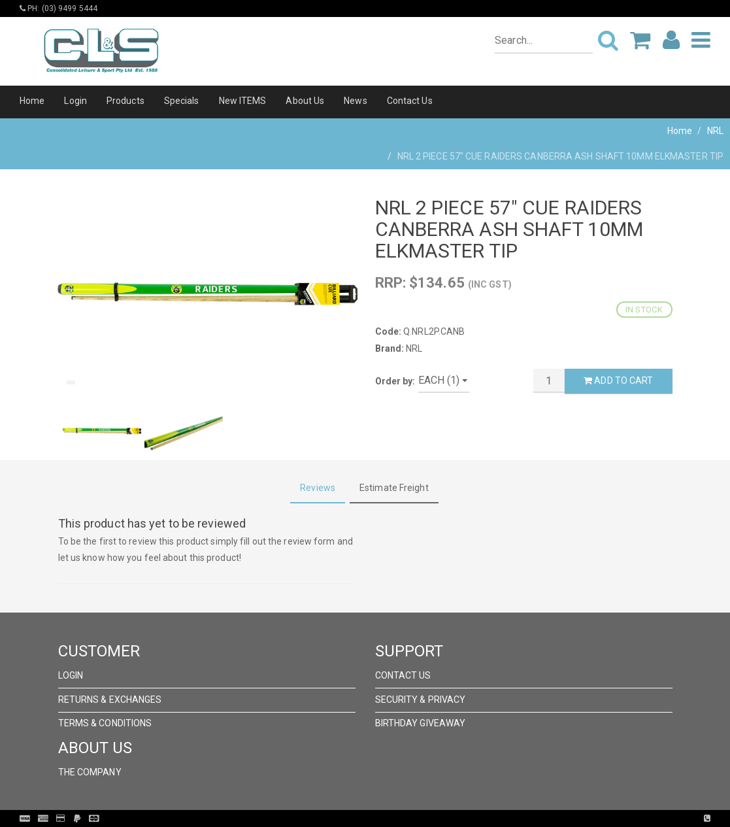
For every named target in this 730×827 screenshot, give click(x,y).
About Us (305, 100)
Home (32, 100)
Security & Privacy (420, 699)
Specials (181, 100)
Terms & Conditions (105, 723)
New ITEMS (243, 100)
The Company (90, 772)
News (355, 100)
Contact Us (410, 100)
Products (125, 100)
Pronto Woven (392, 818)
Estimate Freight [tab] (394, 487)
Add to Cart (618, 380)
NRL (715, 131)
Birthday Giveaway (420, 723)
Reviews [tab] (317, 487)
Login (75, 100)
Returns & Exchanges (110, 699)
